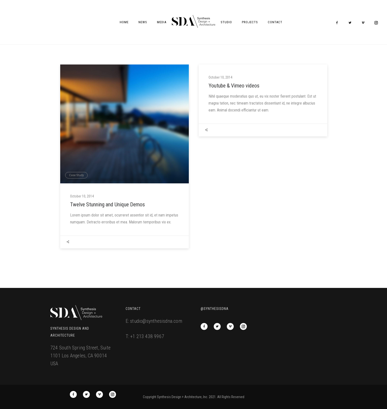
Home (124, 22)
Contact (275, 22)
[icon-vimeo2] (364, 22)
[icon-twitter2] (351, 22)
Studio (226, 22)
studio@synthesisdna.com (156, 321)
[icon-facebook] (338, 22)
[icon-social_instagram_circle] (376, 22)
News (142, 22)
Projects (250, 22)
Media (161, 22)
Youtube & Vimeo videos (234, 86)
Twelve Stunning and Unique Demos (107, 204)
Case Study (76, 175)
